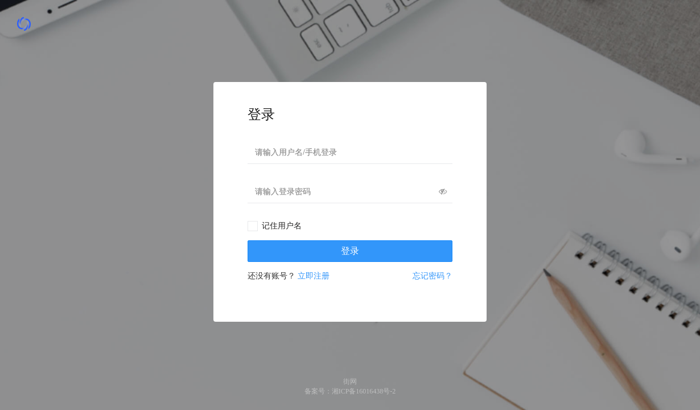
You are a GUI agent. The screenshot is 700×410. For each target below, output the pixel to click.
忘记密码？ (432, 276)
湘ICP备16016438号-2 (364, 391)
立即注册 (314, 276)
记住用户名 (282, 226)
